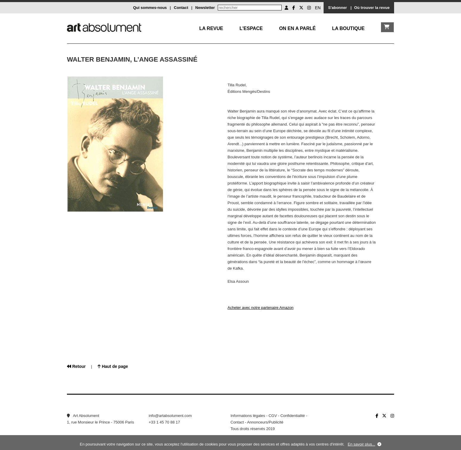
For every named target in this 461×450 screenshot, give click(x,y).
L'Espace (251, 28)
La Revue (211, 28)
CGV (273, 415)
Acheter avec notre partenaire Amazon (261, 307)
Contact (181, 7)
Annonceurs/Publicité (265, 422)
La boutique (348, 28)
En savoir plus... (361, 444)
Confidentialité (292, 415)
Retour (76, 366)
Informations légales (247, 415)
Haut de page (113, 366)
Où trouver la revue (372, 7)
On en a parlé (297, 28)
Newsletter (205, 7)
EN (318, 7)
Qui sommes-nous (150, 7)
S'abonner (337, 7)
